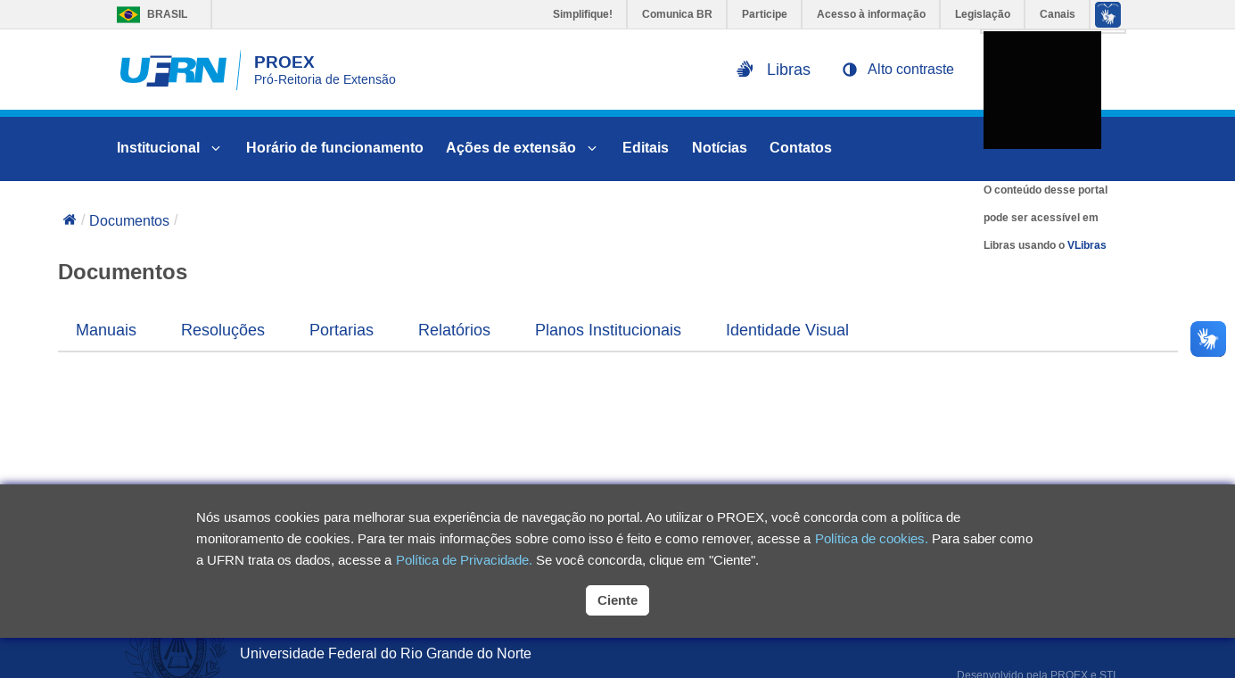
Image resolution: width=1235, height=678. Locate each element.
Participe (764, 14)
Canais (1057, 14)
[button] (898, 69)
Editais (645, 147)
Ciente (617, 600)
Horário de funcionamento (335, 147)
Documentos (129, 220)
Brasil (147, 14)
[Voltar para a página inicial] (69, 221)
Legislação (982, 14)
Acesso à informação (871, 14)
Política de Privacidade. (464, 559)
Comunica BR (677, 14)
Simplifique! (583, 14)
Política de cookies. (871, 538)
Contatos (801, 147)
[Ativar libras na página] (773, 70)
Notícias (719, 147)
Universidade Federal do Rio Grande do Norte (385, 653)
